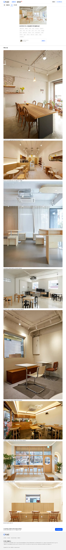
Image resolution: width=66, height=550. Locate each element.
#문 (26, 30)
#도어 (33, 30)
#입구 (29, 30)
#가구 (36, 30)
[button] (61, 51)
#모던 (21, 32)
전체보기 (43, 40)
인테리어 (14, 1)
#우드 (33, 32)
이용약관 (8, 537)
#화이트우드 (25, 32)
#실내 (33, 28)
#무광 (40, 34)
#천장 (21, 30)
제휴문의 (53, 1)
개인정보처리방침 (14, 537)
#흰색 (42, 32)
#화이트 (29, 32)
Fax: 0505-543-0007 (38, 542)
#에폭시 (36, 34)
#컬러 (25, 34)
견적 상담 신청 (58, 529)
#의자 (39, 30)
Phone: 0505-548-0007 (30, 542)
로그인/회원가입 (59, 1)
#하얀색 (21, 34)
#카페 (30, 28)
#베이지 (28, 34)
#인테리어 (41, 28)
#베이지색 (32, 34)
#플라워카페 (22, 28)
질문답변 (19, 1)
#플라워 (26, 28)
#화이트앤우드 (37, 32)
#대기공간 (37, 28)
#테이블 (42, 30)
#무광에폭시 (22, 36)
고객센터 (4, 537)
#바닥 (24, 30)
